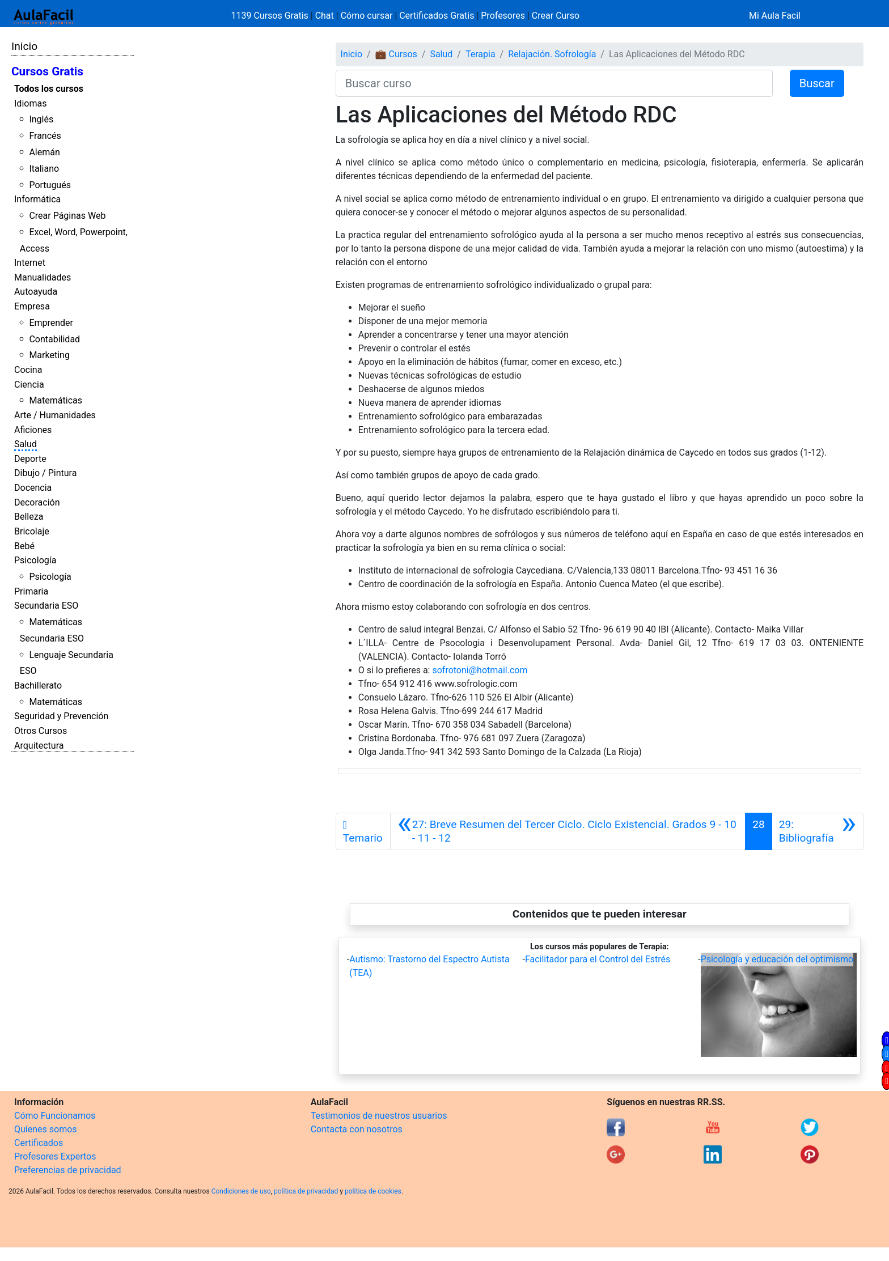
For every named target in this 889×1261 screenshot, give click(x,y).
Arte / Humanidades (55, 415)
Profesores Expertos (55, 1156)
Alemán (44, 152)
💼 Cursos (396, 54)
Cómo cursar (367, 15)
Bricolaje (31, 531)
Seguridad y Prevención (61, 716)
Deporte (30, 458)
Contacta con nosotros (357, 1129)
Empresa (32, 306)
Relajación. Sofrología (552, 54)
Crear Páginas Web (67, 215)
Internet (29, 262)
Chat (324, 15)
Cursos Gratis (47, 71)
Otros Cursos (40, 730)
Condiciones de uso (241, 1191)
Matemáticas (55, 400)
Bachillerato (38, 685)
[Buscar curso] (554, 83)
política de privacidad (306, 1191)
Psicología (35, 560)
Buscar (817, 83)
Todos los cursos (48, 88)
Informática (37, 199)
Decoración (37, 502)
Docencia (33, 487)
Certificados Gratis (436, 15)
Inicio (24, 46)
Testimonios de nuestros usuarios (379, 1115)
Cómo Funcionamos (54, 1115)
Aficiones (33, 429)
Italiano (44, 168)
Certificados (38, 1142)
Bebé (24, 546)
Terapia (480, 54)
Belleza (28, 516)
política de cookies (373, 1191)
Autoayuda (35, 291)
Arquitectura (39, 745)
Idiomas (30, 103)
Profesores (503, 15)
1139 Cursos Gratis (271, 15)
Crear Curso (555, 15)
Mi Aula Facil (775, 15)
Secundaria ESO (46, 605)
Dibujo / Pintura (45, 473)
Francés (45, 135)
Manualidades (42, 277)
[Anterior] (568, 831)
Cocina (28, 369)
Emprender (51, 322)
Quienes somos (45, 1129)
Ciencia (29, 384)
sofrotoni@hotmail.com (479, 670)
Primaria (31, 591)
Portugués (50, 185)
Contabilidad (54, 339)
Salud (25, 444)
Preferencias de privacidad (67, 1170)
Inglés (41, 119)
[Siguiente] (817, 831)
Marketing (49, 355)
